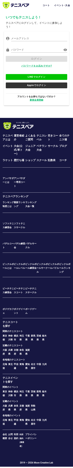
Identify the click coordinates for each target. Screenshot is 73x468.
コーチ (63, 160)
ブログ (63, 145)
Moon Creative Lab (43, 462)
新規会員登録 (36, 100)
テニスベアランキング (15, 196)
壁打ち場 (19, 160)
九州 (44, 364)
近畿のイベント (10, 401)
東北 (10, 364)
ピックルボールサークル (42, 268)
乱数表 (51, 160)
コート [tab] (46, 5)
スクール (41, 160)
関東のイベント (10, 387)
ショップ (30, 160)
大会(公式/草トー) (18, 149)
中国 (38, 364)
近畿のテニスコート (13, 345)
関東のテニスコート (13, 331)
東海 (21, 364)
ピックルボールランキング (64, 268)
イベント (8, 145)
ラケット (8, 160)
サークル (53, 145)
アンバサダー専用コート (19, 182)
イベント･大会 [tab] (62, 5)
